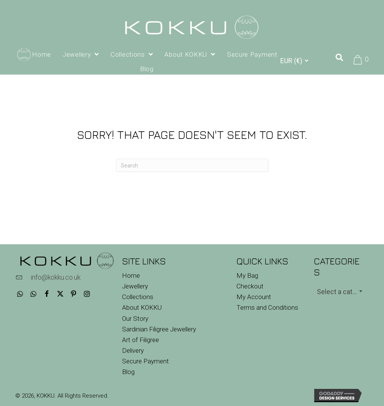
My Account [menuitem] (253, 297)
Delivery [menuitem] (133, 350)
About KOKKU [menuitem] (142, 307)
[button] (20, 293)
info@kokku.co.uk (55, 277)
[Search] (192, 165)
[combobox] (339, 291)
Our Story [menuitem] (135, 318)
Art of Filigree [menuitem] (140, 340)
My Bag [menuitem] (247, 275)
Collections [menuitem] (137, 297)
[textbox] (339, 292)
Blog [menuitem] (128, 372)
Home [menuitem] (131, 275)
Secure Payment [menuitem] (145, 361)
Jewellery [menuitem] (135, 286)
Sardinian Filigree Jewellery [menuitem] (159, 329)
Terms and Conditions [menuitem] (267, 307)
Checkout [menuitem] (249, 286)
